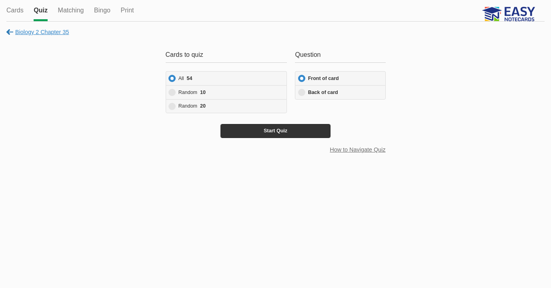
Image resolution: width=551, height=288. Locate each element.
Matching (71, 10)
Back (323, 92)
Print (127, 10)
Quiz (41, 10)
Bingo (102, 10)
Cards (15, 10)
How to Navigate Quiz (357, 149)
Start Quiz (275, 131)
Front (323, 78)
